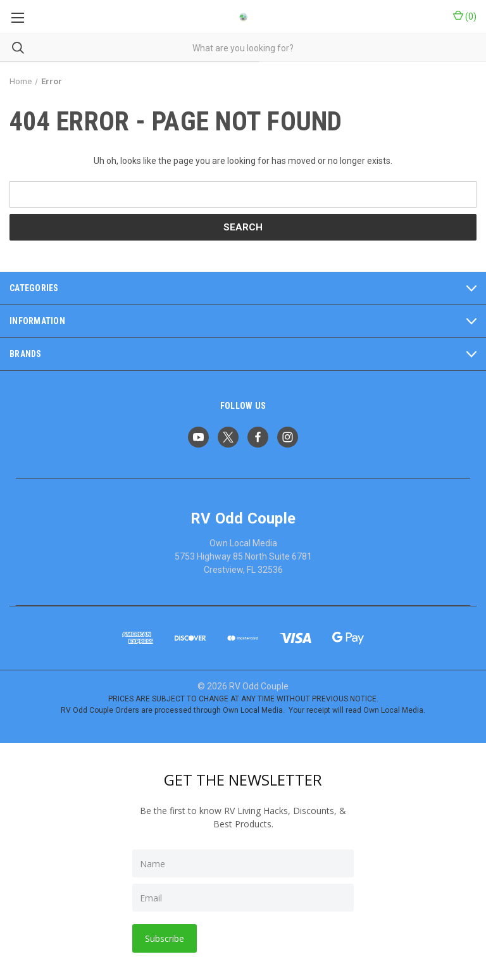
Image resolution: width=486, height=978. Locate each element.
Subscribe (164, 938)
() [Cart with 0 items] (465, 16)
